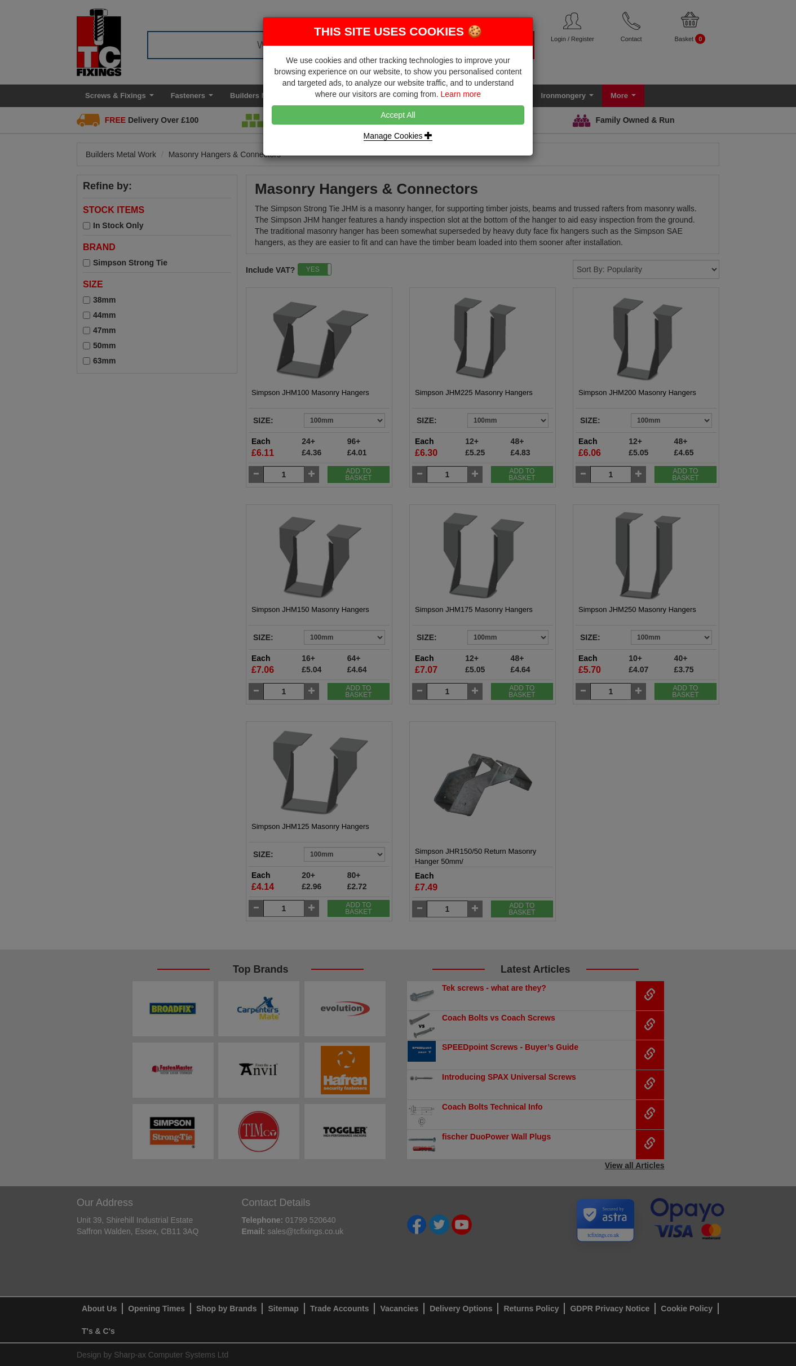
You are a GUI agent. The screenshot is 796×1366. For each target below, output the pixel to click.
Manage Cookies (398, 135)
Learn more (460, 94)
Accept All (398, 114)
